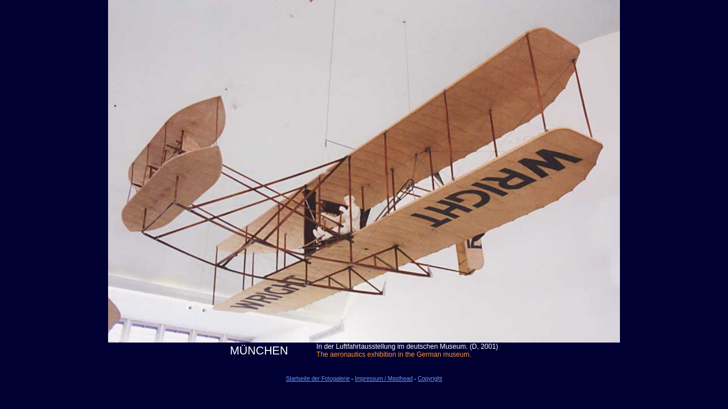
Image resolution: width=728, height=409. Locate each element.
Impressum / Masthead (384, 378)
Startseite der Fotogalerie (318, 378)
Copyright (429, 378)
